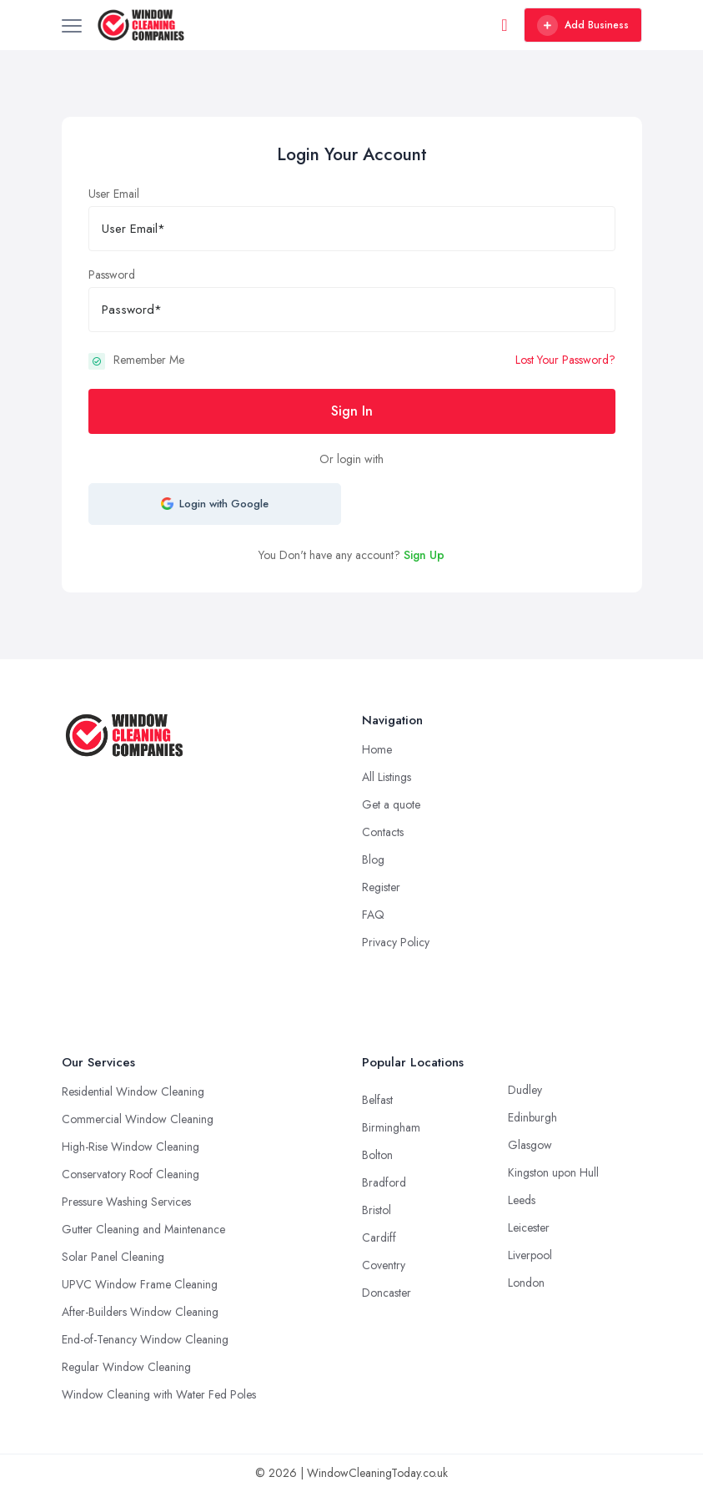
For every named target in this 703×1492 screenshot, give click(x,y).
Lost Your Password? (565, 359)
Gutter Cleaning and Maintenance (143, 1229)
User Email (113, 193)
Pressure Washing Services (126, 1201)
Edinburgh (532, 1117)
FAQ (373, 914)
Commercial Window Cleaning (137, 1119)
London (526, 1282)
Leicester (529, 1227)
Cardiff (379, 1237)
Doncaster (386, 1292)
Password (111, 274)
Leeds (521, 1200)
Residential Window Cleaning (133, 1091)
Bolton (377, 1155)
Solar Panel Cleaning (113, 1256)
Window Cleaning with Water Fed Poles (159, 1394)
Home (377, 749)
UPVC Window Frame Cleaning (140, 1284)
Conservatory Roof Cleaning (130, 1174)
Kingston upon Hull (553, 1172)
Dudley (525, 1089)
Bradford (384, 1182)
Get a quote (391, 804)
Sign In (352, 411)
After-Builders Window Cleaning (140, 1311)
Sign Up (424, 555)
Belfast (377, 1099)
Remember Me (148, 359)
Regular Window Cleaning (126, 1366)
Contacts (383, 832)
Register (381, 887)
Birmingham (391, 1127)
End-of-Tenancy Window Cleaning (145, 1339)
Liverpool (530, 1255)
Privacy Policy (395, 942)
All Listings (386, 777)
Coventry (383, 1265)
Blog (373, 859)
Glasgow (530, 1145)
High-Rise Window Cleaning (130, 1146)
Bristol (376, 1210)
